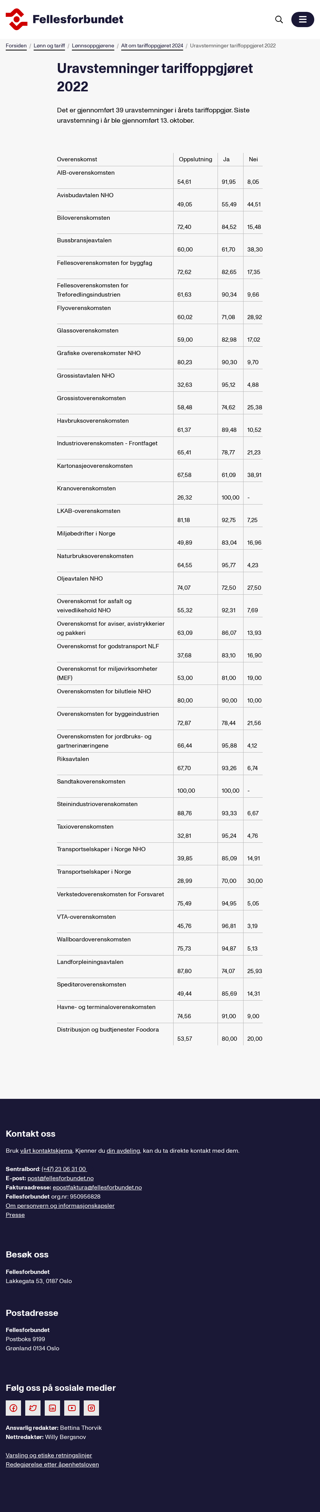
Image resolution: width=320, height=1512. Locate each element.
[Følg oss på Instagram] (91, 1407)
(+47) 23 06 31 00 (64, 1169)
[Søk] (279, 19)
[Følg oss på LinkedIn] (52, 1407)
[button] (302, 19)
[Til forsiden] (136, 19)
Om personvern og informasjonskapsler (60, 1206)
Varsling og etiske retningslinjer (49, 1455)
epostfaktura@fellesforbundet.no (97, 1187)
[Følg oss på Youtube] (72, 1407)
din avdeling (123, 1151)
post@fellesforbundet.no (61, 1178)
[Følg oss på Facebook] (13, 1407)
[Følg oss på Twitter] (33, 1407)
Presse (15, 1215)
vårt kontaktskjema (46, 1151)
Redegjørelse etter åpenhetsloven (52, 1464)
